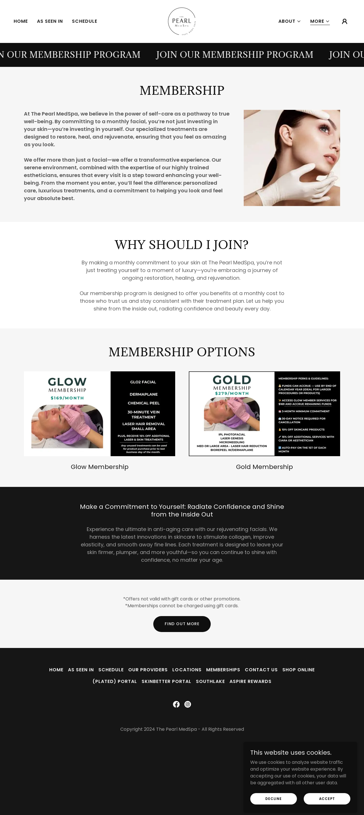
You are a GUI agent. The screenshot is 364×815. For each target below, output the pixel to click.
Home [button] (56, 669)
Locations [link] (186, 669)
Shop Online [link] (298, 669)
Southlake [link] (210, 681)
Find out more (182, 624)
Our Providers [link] (148, 669)
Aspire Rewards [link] (250, 681)
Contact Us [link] (261, 669)
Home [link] (21, 21)
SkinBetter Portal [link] (166, 681)
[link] (182, 21)
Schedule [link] (84, 21)
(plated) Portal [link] (114, 681)
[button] (289, 21)
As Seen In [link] (50, 21)
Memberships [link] (223, 669)
